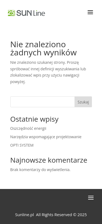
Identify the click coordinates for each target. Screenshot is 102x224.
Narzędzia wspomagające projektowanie (46, 136)
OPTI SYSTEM (22, 145)
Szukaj (83, 102)
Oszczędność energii (28, 128)
